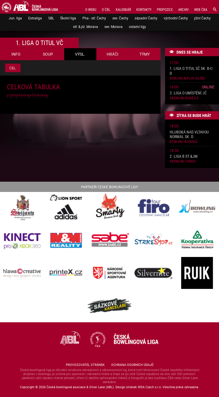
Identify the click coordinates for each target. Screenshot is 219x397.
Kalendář (123, 9)
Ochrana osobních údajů (132, 364)
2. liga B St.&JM (184, 156)
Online (208, 87)
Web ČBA (200, 9)
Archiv (183, 9)
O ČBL (106, 9)
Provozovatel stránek (85, 364)
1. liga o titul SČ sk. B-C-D (191, 71)
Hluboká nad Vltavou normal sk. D (189, 134)
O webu (90, 9)
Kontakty (143, 9)
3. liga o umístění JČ (188, 93)
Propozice (165, 9)
